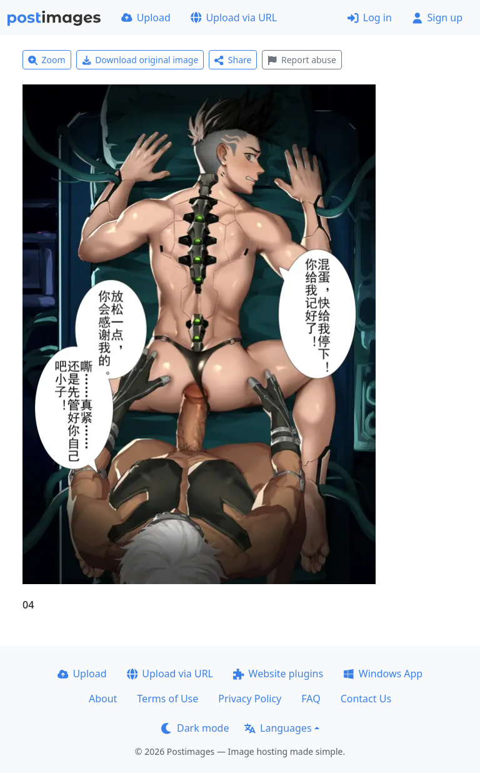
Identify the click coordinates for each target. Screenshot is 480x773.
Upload (146, 17)
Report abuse (302, 60)
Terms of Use (167, 698)
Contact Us (366, 698)
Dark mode (195, 728)
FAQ (310, 698)
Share (232, 60)
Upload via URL (234, 17)
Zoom (47, 60)
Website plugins (278, 673)
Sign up (437, 17)
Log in (370, 17)
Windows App (382, 673)
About (103, 698)
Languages (277, 728)
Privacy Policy (249, 698)
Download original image (140, 60)
